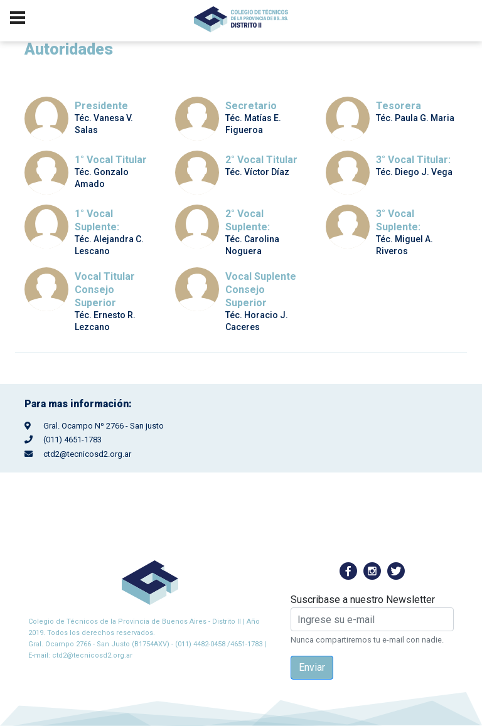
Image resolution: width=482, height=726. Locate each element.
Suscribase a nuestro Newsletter (363, 600)
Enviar (312, 667)
